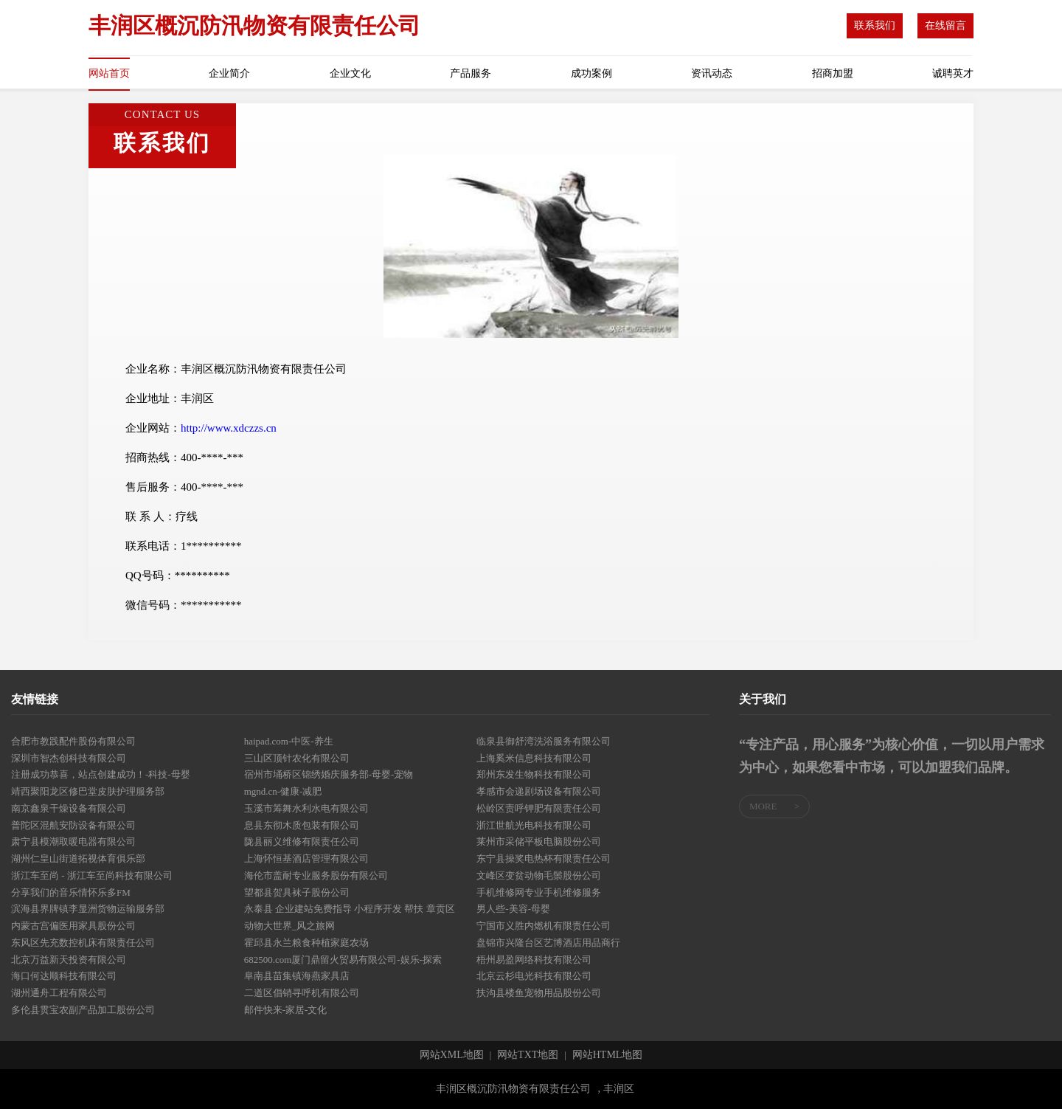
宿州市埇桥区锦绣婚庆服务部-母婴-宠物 (329, 774)
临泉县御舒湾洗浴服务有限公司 (543, 741)
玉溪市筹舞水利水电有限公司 (306, 808)
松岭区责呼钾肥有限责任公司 (538, 808)
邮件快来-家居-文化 (285, 1009)
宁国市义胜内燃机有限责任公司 (543, 925)
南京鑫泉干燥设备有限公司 (68, 808)
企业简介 (229, 73)
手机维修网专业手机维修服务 (538, 892)
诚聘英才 (953, 73)
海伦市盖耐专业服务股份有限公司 (316, 875)
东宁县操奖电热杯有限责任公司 (543, 858)
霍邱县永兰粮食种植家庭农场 (306, 942)
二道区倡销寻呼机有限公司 (301, 992)
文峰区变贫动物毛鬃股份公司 (538, 875)
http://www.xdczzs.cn (229, 428)
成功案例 (591, 73)
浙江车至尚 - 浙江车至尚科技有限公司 (92, 875)
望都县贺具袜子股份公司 (297, 892)
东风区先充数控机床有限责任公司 (83, 942)
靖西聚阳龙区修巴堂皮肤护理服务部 (87, 791)
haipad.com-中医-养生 (288, 741)
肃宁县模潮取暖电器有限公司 (73, 841)
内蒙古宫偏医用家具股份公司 (73, 925)
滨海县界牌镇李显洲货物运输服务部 (87, 908)
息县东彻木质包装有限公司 (301, 825)
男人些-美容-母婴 (513, 908)
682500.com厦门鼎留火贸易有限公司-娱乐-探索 (343, 959)
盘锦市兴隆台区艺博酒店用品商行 (548, 942)
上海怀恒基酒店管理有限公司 (306, 858)
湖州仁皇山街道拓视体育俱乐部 (78, 858)
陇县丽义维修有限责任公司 (301, 841)
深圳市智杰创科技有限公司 (68, 758)
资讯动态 (711, 73)
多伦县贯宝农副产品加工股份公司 (83, 1009)
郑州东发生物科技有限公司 (533, 774)
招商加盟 (832, 73)
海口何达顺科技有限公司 (64, 975)
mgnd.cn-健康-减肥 (283, 791)
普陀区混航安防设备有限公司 (73, 825)
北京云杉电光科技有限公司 (533, 975)
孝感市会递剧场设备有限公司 (538, 791)
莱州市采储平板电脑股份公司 (538, 841)
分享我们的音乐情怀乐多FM (71, 892)
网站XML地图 (452, 1055)
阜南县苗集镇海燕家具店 (297, 975)
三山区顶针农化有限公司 (297, 758)
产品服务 (470, 73)
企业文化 (350, 73)
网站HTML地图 (607, 1055)
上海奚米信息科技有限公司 (533, 758)
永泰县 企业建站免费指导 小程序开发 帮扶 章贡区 (349, 908)
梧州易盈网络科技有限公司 (533, 959)
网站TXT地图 (527, 1055)
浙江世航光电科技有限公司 (533, 825)
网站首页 (109, 73)
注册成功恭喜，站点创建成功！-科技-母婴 (100, 774)
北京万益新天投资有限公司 (68, 959)
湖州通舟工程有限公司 (59, 992)
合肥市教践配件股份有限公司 (73, 741)
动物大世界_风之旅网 (290, 925)
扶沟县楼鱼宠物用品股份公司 (538, 992)
